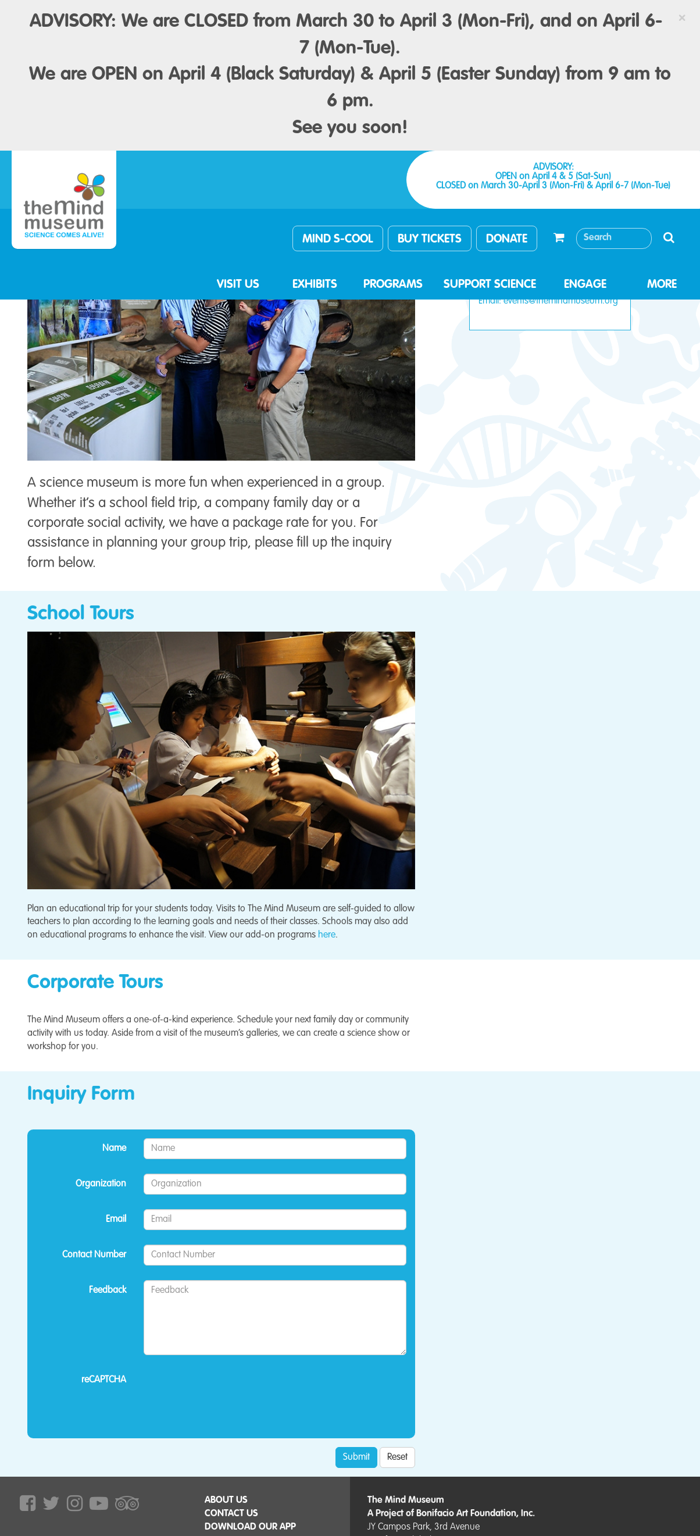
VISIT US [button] (238, 285)
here (326, 935)
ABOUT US (226, 1500)
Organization (101, 1184)
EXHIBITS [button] (314, 285)
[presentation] (232, 1392)
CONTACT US (231, 1514)
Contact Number (94, 1255)
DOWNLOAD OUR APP (250, 1527)
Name (114, 1148)
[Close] (682, 18)
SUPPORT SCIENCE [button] (490, 285)
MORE (662, 285)
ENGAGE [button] (585, 285)
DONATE (506, 239)
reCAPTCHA (103, 1380)
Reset (397, 1457)
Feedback (107, 1290)
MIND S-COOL (337, 239)
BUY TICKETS (430, 239)
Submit (356, 1457)
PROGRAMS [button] (393, 285)
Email (116, 1219)
